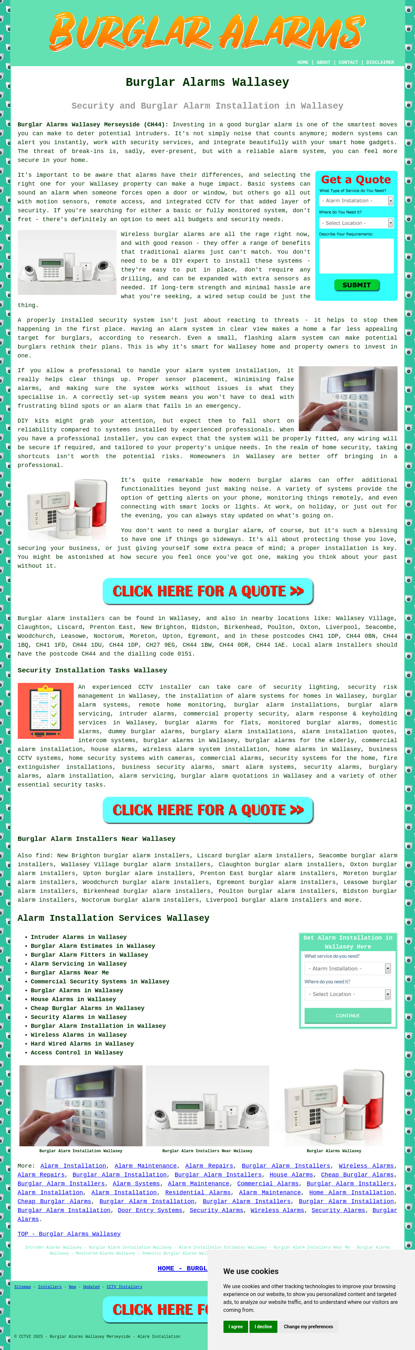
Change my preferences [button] (308, 1326)
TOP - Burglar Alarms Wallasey (69, 1234)
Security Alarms (216, 1210)
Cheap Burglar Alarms (357, 1175)
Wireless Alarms (366, 1166)
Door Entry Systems (150, 1210)
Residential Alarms (198, 1192)
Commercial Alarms (267, 1184)
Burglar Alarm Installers (286, 1166)
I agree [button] (236, 1326)
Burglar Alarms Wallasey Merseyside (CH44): (93, 124)
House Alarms (291, 1175)
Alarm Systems (136, 1184)
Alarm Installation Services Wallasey (114, 918)
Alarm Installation (73, 1166)
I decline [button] (263, 1326)
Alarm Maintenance (146, 1166)
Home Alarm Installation (351, 1192)
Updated (91, 1287)
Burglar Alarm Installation (120, 1175)
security (67, 785)
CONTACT (348, 62)
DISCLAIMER (380, 62)
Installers (50, 1287)
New (72, 1287)
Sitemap (22, 1287)
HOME (302, 62)
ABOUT (323, 62)
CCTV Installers (124, 1287)
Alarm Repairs (209, 1166)
